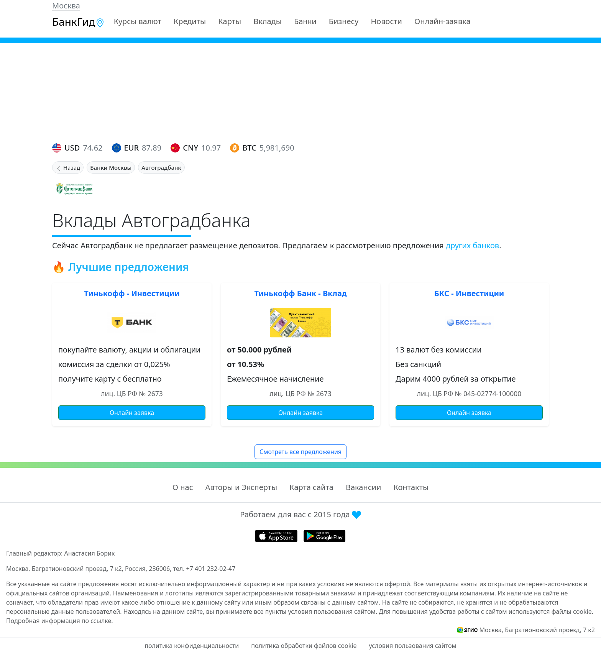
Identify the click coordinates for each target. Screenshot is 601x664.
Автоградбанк (161, 167)
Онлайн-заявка (442, 21)
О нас (182, 487)
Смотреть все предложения (300, 452)
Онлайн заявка (132, 412)
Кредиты (190, 21)
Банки (305, 21)
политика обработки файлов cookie (303, 645)
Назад (68, 167)
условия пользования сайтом (412, 645)
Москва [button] (66, 5)
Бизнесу (344, 21)
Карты (229, 21)
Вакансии (363, 487)
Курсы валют (137, 21)
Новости (386, 21)
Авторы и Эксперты (241, 487)
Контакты (411, 487)
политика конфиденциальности (192, 645)
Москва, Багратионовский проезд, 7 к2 (537, 630)
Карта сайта (311, 487)
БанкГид (78, 21)
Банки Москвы (110, 167)
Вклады (267, 21)
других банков (472, 245)
